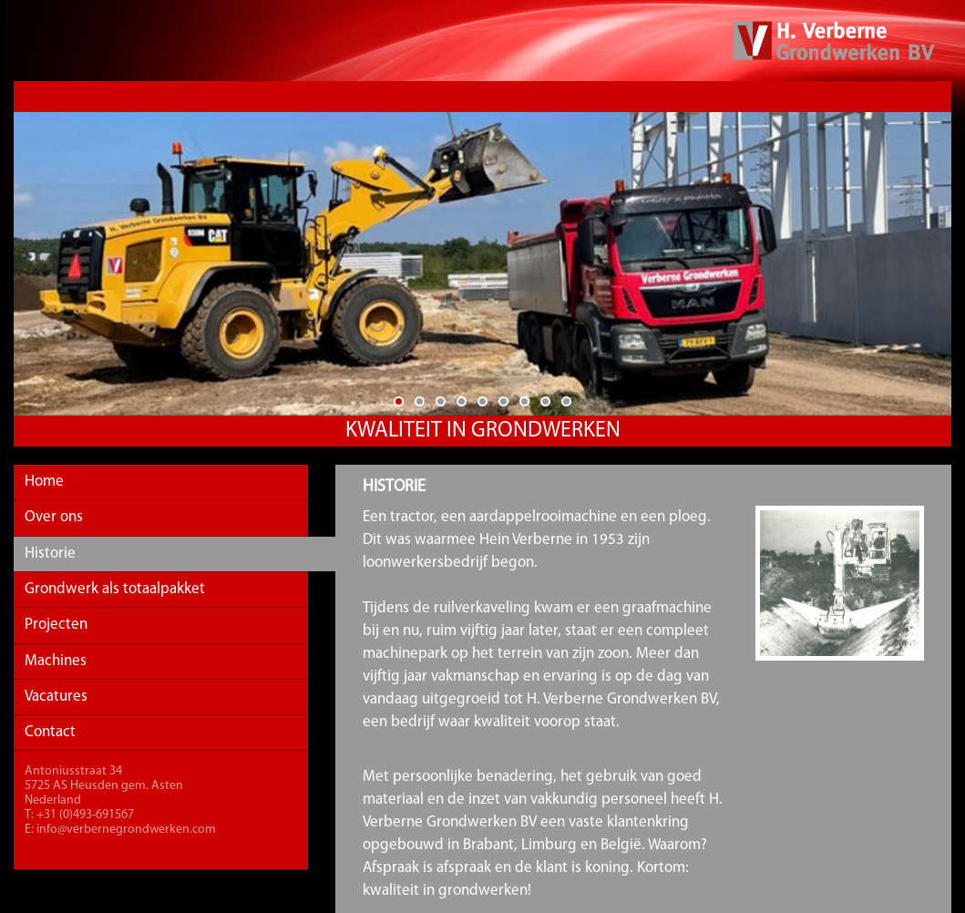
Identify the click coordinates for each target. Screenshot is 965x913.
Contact (50, 732)
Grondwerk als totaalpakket (115, 589)
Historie (50, 553)
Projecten (56, 624)
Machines (56, 661)
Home (44, 481)
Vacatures (56, 696)
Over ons (54, 517)
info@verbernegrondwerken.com (126, 829)
